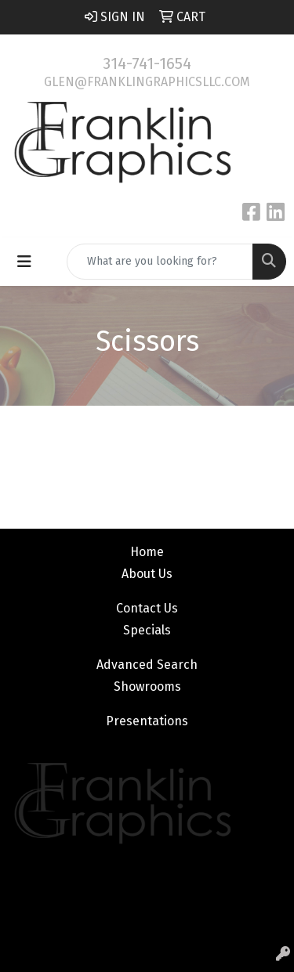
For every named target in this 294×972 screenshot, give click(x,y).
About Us (147, 573)
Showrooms (147, 686)
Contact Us (147, 608)
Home (147, 551)
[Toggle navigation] (24, 262)
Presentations (147, 721)
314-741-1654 (147, 63)
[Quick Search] (160, 262)
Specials (147, 630)
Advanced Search (147, 664)
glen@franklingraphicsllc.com (147, 81)
